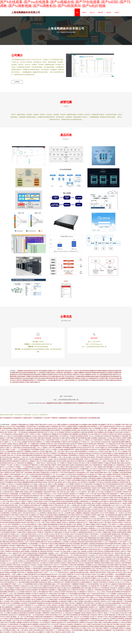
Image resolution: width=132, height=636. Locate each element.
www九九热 (112, 614)
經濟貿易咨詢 (43, 379)
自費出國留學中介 (68, 375)
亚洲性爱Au (27, 533)
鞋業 (39, 381)
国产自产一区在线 (11, 564)
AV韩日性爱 (116, 460)
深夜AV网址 (36, 475)
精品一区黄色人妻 (114, 543)
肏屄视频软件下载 (103, 427)
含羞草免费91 (60, 489)
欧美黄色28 (99, 598)
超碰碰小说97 (11, 533)
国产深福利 (96, 502)
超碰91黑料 (6, 546)
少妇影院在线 (98, 439)
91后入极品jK (40, 518)
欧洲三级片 (121, 520)
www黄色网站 (73, 544)
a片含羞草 (75, 608)
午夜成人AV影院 (85, 470)
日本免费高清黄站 (12, 493)
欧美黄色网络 (34, 585)
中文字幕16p (100, 485)
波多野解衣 (34, 593)
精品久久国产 (108, 475)
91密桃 (8, 629)
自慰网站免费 (39, 544)
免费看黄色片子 (15, 612)
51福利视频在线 (77, 481)
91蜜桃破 (85, 633)
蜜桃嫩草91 (76, 431)
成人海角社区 (91, 433)
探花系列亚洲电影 (44, 477)
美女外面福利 (49, 518)
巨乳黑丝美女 (108, 529)
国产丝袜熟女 (6, 575)
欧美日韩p (85, 575)
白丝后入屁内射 (117, 514)
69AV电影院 (69, 627)
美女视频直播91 (84, 471)
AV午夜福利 (68, 466)
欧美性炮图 (75, 583)
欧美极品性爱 (126, 514)
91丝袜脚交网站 (5, 516)
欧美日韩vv (95, 462)
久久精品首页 (48, 483)
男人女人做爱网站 (115, 427)
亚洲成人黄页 (28, 495)
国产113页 (74, 598)
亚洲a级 (112, 496)
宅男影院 (67, 585)
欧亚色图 (12, 625)
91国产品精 (54, 589)
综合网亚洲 (105, 591)
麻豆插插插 (72, 529)
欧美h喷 (58, 562)
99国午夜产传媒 (74, 520)
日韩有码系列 (47, 495)
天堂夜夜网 (31, 539)
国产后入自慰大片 (98, 616)
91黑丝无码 (55, 600)
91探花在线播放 (76, 483)
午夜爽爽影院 (121, 473)
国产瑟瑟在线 (56, 606)
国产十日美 (22, 491)
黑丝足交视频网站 (36, 602)
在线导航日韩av (105, 583)
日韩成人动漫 (63, 560)
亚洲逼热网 (101, 608)
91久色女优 (3, 543)
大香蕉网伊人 (36, 573)
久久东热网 (64, 544)
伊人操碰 (75, 521)
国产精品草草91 (106, 556)
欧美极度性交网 (57, 541)
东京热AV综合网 (42, 439)
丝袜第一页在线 (26, 431)
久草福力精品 (16, 450)
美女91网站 (5, 452)
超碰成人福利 (102, 470)
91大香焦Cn (104, 431)
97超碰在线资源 (115, 445)
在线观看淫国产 (114, 550)
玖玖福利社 (110, 437)
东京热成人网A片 (24, 631)
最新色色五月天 (59, 585)
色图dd (56, 518)
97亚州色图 (14, 500)
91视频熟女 (58, 564)
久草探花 (2, 568)
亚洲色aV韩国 (66, 473)
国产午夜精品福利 (116, 539)
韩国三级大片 (22, 635)
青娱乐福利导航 (9, 508)
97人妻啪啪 (17, 481)
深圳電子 (94, 377)
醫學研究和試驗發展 (22, 375)
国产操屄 (60, 527)
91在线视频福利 (37, 495)
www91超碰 (101, 479)
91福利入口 (8, 550)
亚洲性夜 (112, 489)
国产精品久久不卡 (103, 596)
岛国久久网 (24, 558)
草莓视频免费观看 (64, 548)
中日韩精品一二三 (94, 520)
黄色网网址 (64, 458)
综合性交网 (124, 606)
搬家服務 (30, 375)
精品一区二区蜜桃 (58, 466)
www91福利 (94, 512)
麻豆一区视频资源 (43, 437)
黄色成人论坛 (76, 485)
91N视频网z (51, 489)
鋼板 (117, 381)
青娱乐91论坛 (57, 516)
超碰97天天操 (62, 535)
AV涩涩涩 (69, 462)
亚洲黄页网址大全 (115, 502)
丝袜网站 (121, 450)
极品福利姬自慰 (109, 629)
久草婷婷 (35, 600)
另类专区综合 (31, 445)
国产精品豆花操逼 (46, 458)
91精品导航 (55, 441)
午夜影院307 (112, 612)
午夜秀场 (117, 479)
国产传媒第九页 (102, 450)
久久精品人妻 (33, 460)
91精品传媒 (126, 583)
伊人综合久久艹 (56, 568)
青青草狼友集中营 (81, 556)
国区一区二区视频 (29, 447)
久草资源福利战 (18, 441)
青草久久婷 (94, 606)
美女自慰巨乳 (58, 485)
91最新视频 (113, 552)
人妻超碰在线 (99, 633)
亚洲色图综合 (10, 512)
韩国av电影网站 (93, 427)
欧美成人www (75, 498)
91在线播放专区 (62, 456)
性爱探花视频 (6, 612)
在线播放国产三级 (109, 633)
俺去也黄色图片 (65, 587)
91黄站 (105, 558)
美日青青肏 (15, 483)
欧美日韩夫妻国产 (38, 612)
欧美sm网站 (87, 514)
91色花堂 (33, 568)
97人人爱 (18, 585)
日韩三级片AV (114, 462)
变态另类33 (5, 496)
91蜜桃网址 (27, 454)
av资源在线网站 (61, 579)
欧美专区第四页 (55, 433)
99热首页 (77, 487)
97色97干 (105, 473)
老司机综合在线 (81, 450)
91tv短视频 (60, 608)
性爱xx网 (70, 506)
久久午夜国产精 (42, 546)
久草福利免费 (114, 631)
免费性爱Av (62, 546)
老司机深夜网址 (105, 539)
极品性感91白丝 (96, 500)
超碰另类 (66, 491)
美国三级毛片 (47, 629)
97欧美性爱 (60, 552)
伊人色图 (57, 427)
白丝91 (97, 464)
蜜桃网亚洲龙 (22, 514)
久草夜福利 (87, 518)
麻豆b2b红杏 (67, 591)
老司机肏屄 (107, 485)
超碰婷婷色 (15, 464)
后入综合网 (34, 431)
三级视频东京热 (73, 623)
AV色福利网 (33, 554)
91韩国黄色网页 (59, 619)
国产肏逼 (129, 447)
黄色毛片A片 (39, 621)
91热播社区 (39, 535)
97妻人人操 (3, 552)
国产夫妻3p (22, 520)
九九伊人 (54, 496)
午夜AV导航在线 (118, 500)
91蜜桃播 (19, 625)
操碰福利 (117, 521)
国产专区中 (62, 429)
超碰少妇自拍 (70, 447)
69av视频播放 (28, 466)
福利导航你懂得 (58, 550)
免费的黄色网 (92, 541)
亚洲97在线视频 (17, 602)
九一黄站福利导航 (122, 448)
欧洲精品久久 (116, 625)
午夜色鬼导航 (7, 437)
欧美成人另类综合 (114, 566)
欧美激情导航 (42, 491)
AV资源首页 (59, 479)
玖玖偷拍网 (35, 462)
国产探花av (122, 447)
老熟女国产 (101, 533)
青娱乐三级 (55, 495)
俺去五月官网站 (96, 506)
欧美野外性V (61, 569)
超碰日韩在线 (127, 529)
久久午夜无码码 (74, 510)
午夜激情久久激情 (15, 600)
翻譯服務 (106, 379)
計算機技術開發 (80, 379)
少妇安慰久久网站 (66, 521)
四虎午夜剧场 (18, 485)
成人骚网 (47, 579)
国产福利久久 (50, 594)
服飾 (84, 381)
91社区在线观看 (112, 498)
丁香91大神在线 (95, 445)
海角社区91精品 (86, 483)
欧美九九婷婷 (58, 431)
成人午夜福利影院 (118, 468)
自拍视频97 (116, 475)
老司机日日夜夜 (61, 464)
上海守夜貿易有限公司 (84, 383)
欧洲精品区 (65, 510)
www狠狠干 (22, 504)
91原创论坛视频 (53, 546)
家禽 (33, 373)
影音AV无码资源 (63, 496)
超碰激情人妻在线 (20, 525)
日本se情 (40, 510)
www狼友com (116, 623)
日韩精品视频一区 (15, 496)
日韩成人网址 (71, 477)
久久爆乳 (54, 487)
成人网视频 (52, 437)
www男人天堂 (33, 589)
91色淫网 (72, 500)
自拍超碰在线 (125, 431)
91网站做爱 (47, 535)
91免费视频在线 (74, 629)
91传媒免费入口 (84, 589)
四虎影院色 (54, 429)
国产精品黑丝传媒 (84, 618)
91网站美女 (36, 583)
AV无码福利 (60, 435)
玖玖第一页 (80, 493)
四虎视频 (13, 575)
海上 (98, 377)
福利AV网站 (117, 546)
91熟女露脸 (119, 560)
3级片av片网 (85, 466)
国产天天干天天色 (50, 627)
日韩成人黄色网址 (86, 616)
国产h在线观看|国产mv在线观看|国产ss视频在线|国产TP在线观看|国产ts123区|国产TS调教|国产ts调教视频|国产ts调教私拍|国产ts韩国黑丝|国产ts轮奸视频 (47, 421)
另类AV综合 (45, 512)
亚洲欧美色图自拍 (62, 471)
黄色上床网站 (4, 477)
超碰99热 (69, 448)
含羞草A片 (122, 631)
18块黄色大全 (105, 502)
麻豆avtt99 (124, 581)
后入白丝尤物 (26, 527)
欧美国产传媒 (65, 594)
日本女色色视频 (37, 569)
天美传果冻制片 (50, 443)
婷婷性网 (90, 435)
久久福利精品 (57, 498)
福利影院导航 (120, 633)
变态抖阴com (100, 571)
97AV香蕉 (22, 493)
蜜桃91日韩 (105, 496)
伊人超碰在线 (71, 575)
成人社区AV (43, 462)
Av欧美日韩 (70, 543)
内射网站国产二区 (102, 447)
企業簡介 (84, 12)
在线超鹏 (50, 556)
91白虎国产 (108, 548)
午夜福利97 (65, 631)
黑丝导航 (47, 468)
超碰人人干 (107, 616)
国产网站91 (84, 485)
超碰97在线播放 (7, 589)
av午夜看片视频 (15, 558)
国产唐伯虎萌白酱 (81, 441)
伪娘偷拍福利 (33, 435)
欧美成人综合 (69, 537)
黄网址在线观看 (70, 441)
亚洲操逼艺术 (55, 623)
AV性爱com (47, 537)
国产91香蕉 (88, 552)
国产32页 (37, 577)
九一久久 (55, 575)
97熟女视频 (87, 604)
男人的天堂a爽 (117, 435)
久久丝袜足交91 (7, 529)
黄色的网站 (42, 429)
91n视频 (105, 466)
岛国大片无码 (42, 529)
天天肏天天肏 (72, 541)
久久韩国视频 (23, 539)
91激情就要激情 (7, 431)
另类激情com (123, 564)
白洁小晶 (93, 521)
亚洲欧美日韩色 (119, 579)
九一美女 (42, 562)
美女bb (43, 466)
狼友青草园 (93, 543)
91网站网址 (43, 598)
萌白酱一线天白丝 (58, 483)
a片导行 (95, 550)
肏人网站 (87, 579)
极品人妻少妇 (41, 520)
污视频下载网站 (13, 581)
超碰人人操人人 (37, 450)
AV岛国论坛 (105, 506)
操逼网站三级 (102, 510)
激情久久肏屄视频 (29, 560)
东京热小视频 (44, 454)
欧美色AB (78, 539)
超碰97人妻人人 (25, 479)
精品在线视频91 (42, 460)
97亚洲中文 (68, 569)
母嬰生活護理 (65, 373)
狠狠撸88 (66, 520)
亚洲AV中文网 (87, 481)
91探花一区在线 (116, 593)
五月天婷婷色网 (87, 502)
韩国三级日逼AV (86, 577)
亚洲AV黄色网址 (92, 429)
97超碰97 (94, 491)
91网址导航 (72, 568)
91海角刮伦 (67, 608)
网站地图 (97, 421)
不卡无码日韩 (94, 596)
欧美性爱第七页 (4, 600)
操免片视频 (121, 510)
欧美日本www (11, 466)
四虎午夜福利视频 (47, 481)
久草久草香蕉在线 (85, 498)
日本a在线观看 (6, 623)
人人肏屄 (56, 548)
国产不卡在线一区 (50, 435)
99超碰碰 (107, 541)
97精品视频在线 (25, 452)
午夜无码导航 (62, 602)
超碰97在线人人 (97, 493)
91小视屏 (34, 529)
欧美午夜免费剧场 (7, 485)
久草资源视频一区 (114, 431)
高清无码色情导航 (53, 523)
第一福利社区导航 (117, 556)
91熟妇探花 (14, 546)
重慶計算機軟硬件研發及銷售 (83, 375)
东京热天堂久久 (21, 575)
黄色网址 (91, 610)
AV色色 (47, 525)
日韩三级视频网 (56, 450)
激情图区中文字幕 (30, 596)
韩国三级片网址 (24, 489)
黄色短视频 (13, 433)
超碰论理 (80, 514)
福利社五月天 (35, 623)
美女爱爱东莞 (35, 604)
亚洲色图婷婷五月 (48, 619)
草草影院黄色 (21, 596)
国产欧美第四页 (36, 471)
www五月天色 (10, 429)
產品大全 (92, 12)
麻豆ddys (34, 510)
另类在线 (86, 612)
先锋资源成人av (16, 527)
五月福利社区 (81, 458)
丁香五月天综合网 (36, 496)
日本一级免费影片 (100, 610)
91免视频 (71, 487)
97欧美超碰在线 (79, 468)
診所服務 (47, 375)
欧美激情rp (84, 531)
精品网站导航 (104, 614)
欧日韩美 (58, 598)
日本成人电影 (122, 575)
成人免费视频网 (89, 464)
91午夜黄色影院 (112, 544)
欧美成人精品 (76, 433)
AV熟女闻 (105, 500)
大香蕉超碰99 (93, 533)
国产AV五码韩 (102, 437)
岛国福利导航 (102, 441)
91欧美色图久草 (103, 448)
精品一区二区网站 (26, 612)
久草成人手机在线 (52, 529)
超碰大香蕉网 (112, 535)
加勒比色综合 (72, 456)
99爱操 (54, 569)
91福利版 (97, 583)
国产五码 (78, 566)
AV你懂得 (82, 510)
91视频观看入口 (18, 610)
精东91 (18, 468)
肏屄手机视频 (108, 435)
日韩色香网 (21, 502)
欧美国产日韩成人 (117, 525)
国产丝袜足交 (119, 437)
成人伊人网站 (47, 487)
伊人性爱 (29, 520)
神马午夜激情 (37, 481)
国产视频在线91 (33, 468)
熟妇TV (35, 429)
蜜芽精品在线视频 (99, 602)
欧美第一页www (89, 439)
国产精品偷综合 (9, 585)
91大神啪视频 (96, 431)
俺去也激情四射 (85, 491)
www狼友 (32, 483)
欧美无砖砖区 (15, 498)
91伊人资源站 (90, 475)
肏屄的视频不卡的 (83, 596)
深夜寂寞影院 (73, 458)
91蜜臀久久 (70, 604)
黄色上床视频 (43, 527)
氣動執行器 (79, 381)
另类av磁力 (82, 600)
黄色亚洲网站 (116, 594)
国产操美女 (56, 481)
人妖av (14, 623)
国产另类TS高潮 (21, 556)
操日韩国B (3, 462)
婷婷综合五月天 (13, 618)
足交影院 (90, 554)
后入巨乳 (44, 471)
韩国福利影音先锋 (24, 581)
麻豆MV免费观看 (33, 627)
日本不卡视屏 (112, 604)
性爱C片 (45, 493)
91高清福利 (20, 533)
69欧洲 (87, 608)
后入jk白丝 (86, 614)
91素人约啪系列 (55, 635)
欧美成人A (28, 502)
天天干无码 (99, 558)
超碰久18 (94, 495)
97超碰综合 (8, 554)
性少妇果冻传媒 (61, 462)
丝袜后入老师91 (28, 633)
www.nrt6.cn (43, 406)
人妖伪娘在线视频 (8, 593)
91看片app (29, 583)
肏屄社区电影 (97, 627)
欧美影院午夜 (52, 591)
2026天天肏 (102, 512)
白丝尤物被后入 (69, 539)
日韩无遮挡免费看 (41, 506)
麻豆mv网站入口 (78, 443)
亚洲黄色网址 (4, 618)
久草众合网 (45, 610)
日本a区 (121, 616)
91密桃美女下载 (82, 541)
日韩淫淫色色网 (71, 625)
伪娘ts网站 (102, 585)
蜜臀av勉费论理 (126, 445)
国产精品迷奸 (66, 498)
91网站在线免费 (28, 577)
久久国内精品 (56, 458)
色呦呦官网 (67, 452)
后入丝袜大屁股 (92, 437)
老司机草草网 (126, 531)
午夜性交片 (103, 604)
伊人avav (34, 608)
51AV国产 (57, 554)
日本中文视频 (47, 569)
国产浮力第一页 (92, 450)
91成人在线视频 (22, 445)
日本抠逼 (113, 541)
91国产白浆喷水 (14, 604)
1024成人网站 (105, 627)
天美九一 (48, 541)
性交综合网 (46, 473)
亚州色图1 (38, 616)
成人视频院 (32, 518)
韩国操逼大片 (83, 594)
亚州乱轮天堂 (77, 466)
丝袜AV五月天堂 (87, 550)
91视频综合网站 (42, 489)
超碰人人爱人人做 (54, 454)
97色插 (90, 556)
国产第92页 (31, 506)
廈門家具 (56, 381)
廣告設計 (53, 375)
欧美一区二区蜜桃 (20, 552)
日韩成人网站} (52, 596)
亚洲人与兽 (41, 479)
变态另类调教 (121, 612)
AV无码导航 (26, 623)
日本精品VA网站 (32, 514)
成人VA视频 (29, 427)
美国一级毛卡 (19, 508)
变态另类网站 (109, 577)
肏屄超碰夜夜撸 (52, 527)
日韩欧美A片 (35, 454)
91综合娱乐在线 (105, 445)
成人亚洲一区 (93, 448)
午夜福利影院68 (97, 468)
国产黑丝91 (68, 531)
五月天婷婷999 (64, 514)
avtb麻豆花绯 (69, 489)
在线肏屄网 (47, 533)
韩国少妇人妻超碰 (24, 571)
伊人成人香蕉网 (116, 495)
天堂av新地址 (87, 506)
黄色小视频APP (117, 529)
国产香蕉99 (3, 596)
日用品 (36, 381)
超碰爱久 (86, 546)
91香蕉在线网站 (47, 521)
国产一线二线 (60, 612)
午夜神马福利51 (98, 443)
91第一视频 (107, 433)
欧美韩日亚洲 (34, 477)
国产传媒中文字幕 (87, 537)
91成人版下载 (103, 587)
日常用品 (81, 377)
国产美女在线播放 (25, 604)
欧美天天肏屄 (45, 573)
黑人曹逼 (65, 541)
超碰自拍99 (73, 610)
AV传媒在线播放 (85, 585)
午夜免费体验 (84, 520)
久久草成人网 (110, 441)
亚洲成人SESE (57, 618)
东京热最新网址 (13, 631)
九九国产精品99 (103, 504)
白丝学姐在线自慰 (26, 450)
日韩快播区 (92, 485)
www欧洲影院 (41, 516)
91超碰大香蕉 (21, 535)
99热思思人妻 (112, 464)
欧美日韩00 (21, 443)
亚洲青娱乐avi (4, 521)
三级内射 (35, 502)
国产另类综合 (9, 435)
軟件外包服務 (51, 379)
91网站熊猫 (87, 500)
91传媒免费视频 (42, 556)
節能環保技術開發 (113, 373)
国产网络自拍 (7, 633)
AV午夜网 (55, 535)
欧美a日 (57, 594)
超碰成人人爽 (47, 450)
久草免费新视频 (26, 510)
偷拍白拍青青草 (7, 464)
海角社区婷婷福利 (12, 539)
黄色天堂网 (11, 552)
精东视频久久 (111, 470)
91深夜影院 (107, 495)
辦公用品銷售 (101, 381)
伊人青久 (117, 598)
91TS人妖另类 (4, 573)
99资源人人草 (69, 633)
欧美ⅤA (121, 516)
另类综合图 (105, 493)
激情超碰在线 (23, 618)
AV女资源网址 (83, 427)
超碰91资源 (67, 583)
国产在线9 (69, 546)
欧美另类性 (68, 589)
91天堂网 (14, 523)
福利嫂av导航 (116, 537)
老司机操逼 (108, 602)
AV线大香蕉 (39, 560)
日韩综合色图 (113, 504)
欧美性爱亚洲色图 (125, 475)
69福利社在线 (74, 631)
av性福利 (41, 627)
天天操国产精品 (36, 548)
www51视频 (124, 543)
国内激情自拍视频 (102, 543)
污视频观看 (74, 587)
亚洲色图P (84, 564)
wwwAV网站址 (36, 610)
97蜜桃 (72, 495)
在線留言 (116, 12)
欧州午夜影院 (102, 491)
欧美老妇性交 (75, 585)
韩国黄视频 (80, 568)
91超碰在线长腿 (31, 556)
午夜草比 (118, 429)
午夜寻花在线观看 (49, 612)
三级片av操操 (62, 543)
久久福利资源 (16, 448)
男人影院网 (80, 625)
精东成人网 (15, 491)
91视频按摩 (36, 523)
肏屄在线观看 (39, 483)
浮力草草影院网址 (68, 502)
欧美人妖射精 (18, 462)
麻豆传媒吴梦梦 (106, 593)
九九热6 (34, 439)
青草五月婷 (84, 591)
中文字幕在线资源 (5, 523)
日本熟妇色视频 (106, 481)
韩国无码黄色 (62, 448)
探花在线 (41, 600)
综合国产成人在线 (51, 447)
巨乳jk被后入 (74, 573)
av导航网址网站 (83, 504)
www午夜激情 (13, 443)
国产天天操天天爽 (123, 552)
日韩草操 (118, 441)
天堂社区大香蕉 (120, 470)
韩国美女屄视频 (50, 479)
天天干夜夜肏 (118, 512)
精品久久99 (97, 591)
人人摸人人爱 (68, 479)
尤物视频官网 (29, 433)
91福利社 (94, 518)
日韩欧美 (53, 468)
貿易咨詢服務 (21, 379)
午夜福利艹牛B (4, 468)
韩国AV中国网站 (91, 527)
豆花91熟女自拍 (7, 460)
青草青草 (67, 435)
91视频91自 (24, 506)
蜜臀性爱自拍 (110, 610)
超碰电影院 (86, 516)
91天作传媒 (77, 537)
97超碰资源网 (82, 429)
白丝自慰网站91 (76, 435)
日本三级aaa (48, 544)
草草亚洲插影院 (50, 539)
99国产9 (51, 500)
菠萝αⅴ (91, 562)
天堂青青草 (25, 625)
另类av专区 (10, 458)
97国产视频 (9, 441)
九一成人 (110, 581)
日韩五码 (73, 548)
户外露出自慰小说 (111, 575)
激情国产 (21, 437)
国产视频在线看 (78, 462)
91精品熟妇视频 (73, 427)
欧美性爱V (50, 554)
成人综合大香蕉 (96, 568)
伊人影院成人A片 (14, 489)
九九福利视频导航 (10, 454)
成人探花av (121, 452)
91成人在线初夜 (81, 554)
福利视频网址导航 (67, 614)
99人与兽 (3, 541)
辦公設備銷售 (109, 375)
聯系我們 (100, 12)
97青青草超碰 (52, 558)
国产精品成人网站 (114, 466)
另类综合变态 (113, 520)
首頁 (77, 12)
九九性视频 (44, 523)
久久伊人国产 (7, 527)
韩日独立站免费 (80, 571)
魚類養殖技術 (18, 381)
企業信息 (108, 12)
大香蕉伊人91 (88, 443)
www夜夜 (52, 475)
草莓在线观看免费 (27, 458)
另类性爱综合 (85, 543)
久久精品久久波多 (102, 454)
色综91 (94, 577)
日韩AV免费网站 (99, 435)
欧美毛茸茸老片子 (27, 473)
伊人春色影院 (81, 456)
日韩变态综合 (102, 471)
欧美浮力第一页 (37, 566)
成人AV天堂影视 (104, 550)
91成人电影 (115, 616)
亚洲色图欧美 (27, 439)
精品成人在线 (106, 568)
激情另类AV (108, 460)
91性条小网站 (69, 619)
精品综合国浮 (93, 544)
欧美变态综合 (43, 585)
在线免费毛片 (45, 583)
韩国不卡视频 (4, 579)
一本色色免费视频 (119, 577)
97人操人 (27, 477)
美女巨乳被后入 (81, 593)
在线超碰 (13, 427)
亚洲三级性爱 (67, 493)
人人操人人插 (12, 596)
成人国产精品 (27, 529)
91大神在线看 (124, 439)
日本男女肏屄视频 (113, 450)
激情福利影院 (4, 502)
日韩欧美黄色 (124, 562)
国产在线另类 (54, 583)
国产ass (42, 498)
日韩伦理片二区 (95, 539)
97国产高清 (86, 606)
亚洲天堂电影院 (69, 475)
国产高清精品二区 (79, 527)
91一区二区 (54, 477)
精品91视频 (22, 579)
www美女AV (127, 512)
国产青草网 (64, 556)
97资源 (117, 573)
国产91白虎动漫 (89, 477)
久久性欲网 (5, 604)
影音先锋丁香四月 (15, 475)
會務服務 (87, 379)
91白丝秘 (5, 631)
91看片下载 (63, 454)
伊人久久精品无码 (66, 616)
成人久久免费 (4, 489)
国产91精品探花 (24, 498)
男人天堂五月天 (50, 562)
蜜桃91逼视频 (74, 504)
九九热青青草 (55, 514)
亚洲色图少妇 (66, 562)
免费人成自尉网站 (29, 621)
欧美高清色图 (107, 537)
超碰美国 (30, 575)
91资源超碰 (79, 477)
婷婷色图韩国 (95, 569)
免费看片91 (49, 498)
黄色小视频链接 (120, 589)
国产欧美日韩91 (90, 560)
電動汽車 (115, 377)
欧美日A (6, 571)
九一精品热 (123, 506)
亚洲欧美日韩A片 (73, 471)
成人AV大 (121, 585)
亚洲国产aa (94, 581)
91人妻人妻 (76, 569)
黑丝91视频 (99, 541)
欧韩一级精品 (75, 452)
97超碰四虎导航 (53, 439)
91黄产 (27, 437)
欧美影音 (32, 619)
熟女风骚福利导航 (32, 564)
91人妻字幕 (99, 433)
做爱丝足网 (38, 619)
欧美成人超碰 (116, 483)
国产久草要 (128, 616)
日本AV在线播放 (23, 541)
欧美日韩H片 (97, 523)
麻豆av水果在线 (17, 550)
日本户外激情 (43, 464)
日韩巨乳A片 (120, 541)
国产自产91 (61, 537)
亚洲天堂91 (28, 594)
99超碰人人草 (115, 433)
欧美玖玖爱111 (48, 621)
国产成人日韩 (27, 462)
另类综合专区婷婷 (97, 514)
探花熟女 (122, 443)
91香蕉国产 (93, 608)
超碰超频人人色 (62, 487)
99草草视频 (65, 450)
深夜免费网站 (23, 546)
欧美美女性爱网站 (42, 591)
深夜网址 (110, 558)
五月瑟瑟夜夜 (32, 606)
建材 (35, 375)
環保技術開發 (28, 373)
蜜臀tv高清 (22, 500)
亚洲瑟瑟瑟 (28, 523)
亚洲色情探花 (97, 556)
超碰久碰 (84, 435)
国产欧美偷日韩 (125, 594)
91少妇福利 (50, 564)
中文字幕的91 (126, 539)
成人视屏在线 (42, 554)
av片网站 (115, 456)
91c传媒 (60, 583)
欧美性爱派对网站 (15, 510)
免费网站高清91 (46, 631)
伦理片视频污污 (62, 596)
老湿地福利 (21, 433)
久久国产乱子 (66, 573)
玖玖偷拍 (128, 577)
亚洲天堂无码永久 (8, 495)
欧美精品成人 (86, 539)
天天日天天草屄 (103, 516)
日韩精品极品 (58, 520)
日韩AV (18, 456)
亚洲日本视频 (105, 566)
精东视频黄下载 (78, 546)
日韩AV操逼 (30, 525)
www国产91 (11, 608)
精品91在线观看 (40, 447)
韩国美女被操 (53, 602)
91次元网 (25, 619)
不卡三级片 (93, 470)
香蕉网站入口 (52, 471)
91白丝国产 (3, 447)
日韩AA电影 (14, 518)
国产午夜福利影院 (55, 573)
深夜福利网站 (53, 448)
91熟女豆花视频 (113, 619)
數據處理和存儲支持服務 (54, 406)
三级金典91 (123, 548)
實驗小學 (107, 381)
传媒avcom (76, 448)
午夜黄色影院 (27, 566)
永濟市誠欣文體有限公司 (19, 385)
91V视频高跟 (78, 606)
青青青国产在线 (11, 568)
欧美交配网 (5, 535)
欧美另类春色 (34, 508)
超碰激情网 (73, 450)
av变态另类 (29, 429)
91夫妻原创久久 (24, 464)
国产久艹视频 (119, 496)
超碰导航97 (100, 548)
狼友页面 (41, 431)
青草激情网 (115, 439)
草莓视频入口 (83, 587)
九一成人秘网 (125, 479)
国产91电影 (12, 587)
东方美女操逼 (88, 625)
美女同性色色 (30, 443)
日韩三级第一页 (7, 506)
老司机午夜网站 (106, 456)
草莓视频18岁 (41, 606)
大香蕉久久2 (33, 437)
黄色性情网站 (107, 625)
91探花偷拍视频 (55, 445)
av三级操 (73, 554)
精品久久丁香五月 (73, 621)
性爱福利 (100, 466)
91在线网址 (13, 516)
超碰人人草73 (56, 587)
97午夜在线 (17, 458)
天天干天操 (74, 600)
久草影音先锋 (48, 618)
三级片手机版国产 (9, 591)
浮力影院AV (64, 445)
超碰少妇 (93, 579)
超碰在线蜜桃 (26, 585)
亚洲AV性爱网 (108, 546)
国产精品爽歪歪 (108, 600)
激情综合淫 (46, 589)
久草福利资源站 (114, 564)
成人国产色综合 (96, 496)
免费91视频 (79, 500)
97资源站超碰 (21, 427)
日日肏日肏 (105, 523)
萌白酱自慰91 (60, 539)
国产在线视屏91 (10, 569)
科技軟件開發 (45, 381)
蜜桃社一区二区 (17, 619)
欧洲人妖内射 (54, 571)
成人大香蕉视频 (96, 593)
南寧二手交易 (73, 373)
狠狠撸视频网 (76, 591)
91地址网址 (23, 606)
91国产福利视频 (126, 566)
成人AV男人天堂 (116, 531)
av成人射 (115, 481)
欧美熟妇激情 (113, 487)
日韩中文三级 (102, 618)
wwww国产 (89, 602)
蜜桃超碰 (53, 579)
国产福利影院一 (91, 458)
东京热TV (93, 619)
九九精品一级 (52, 462)
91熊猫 (47, 445)
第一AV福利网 (66, 516)
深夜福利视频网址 (28, 550)
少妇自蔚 (112, 591)
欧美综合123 (97, 456)
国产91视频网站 (43, 508)
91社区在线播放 (96, 473)
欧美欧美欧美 (29, 470)
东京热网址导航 (91, 447)
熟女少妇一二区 (67, 558)
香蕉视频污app (41, 552)
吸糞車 (51, 381)
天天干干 (88, 496)
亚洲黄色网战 (47, 587)
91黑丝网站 (76, 564)
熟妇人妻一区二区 (114, 454)
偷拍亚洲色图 (99, 475)
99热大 (43, 443)
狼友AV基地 (38, 504)
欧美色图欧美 (84, 629)
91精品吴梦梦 (94, 516)
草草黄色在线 (116, 477)
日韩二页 (9, 520)
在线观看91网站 (18, 621)
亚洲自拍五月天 (42, 608)
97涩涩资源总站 (37, 629)
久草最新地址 (93, 621)
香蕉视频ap (100, 579)
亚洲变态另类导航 (54, 566)
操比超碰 (91, 633)
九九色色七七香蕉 (91, 510)
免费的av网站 (52, 464)
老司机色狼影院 (99, 623)
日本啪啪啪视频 (36, 512)
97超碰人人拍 (48, 510)
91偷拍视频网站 (34, 448)
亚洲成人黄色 (12, 447)
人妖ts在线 (75, 460)
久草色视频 (87, 568)
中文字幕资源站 (84, 619)
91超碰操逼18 (114, 493)
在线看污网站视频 (106, 483)
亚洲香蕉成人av (27, 487)
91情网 (110, 500)
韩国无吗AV (41, 435)
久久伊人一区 (59, 491)
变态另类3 (123, 573)
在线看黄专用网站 (71, 429)
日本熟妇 (15, 437)
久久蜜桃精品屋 (81, 535)
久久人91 (77, 495)
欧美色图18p (16, 554)
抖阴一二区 (17, 435)
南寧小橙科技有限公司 (33, 385)
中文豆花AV (77, 577)
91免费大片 (30, 504)
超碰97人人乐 (102, 544)
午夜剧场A (93, 589)
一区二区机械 (46, 581)
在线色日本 (6, 537)
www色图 (60, 452)
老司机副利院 (126, 471)
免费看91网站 (20, 548)
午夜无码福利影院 (93, 587)
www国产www (17, 562)
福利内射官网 (85, 512)
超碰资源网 (70, 602)
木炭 (60, 377)
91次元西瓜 (3, 531)
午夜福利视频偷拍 (65, 600)
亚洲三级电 (64, 606)
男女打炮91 (121, 487)
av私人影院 (62, 577)
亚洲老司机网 (24, 448)
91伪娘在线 (78, 525)
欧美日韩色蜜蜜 (9, 525)
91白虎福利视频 (32, 546)
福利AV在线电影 (46, 441)
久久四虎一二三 (14, 452)
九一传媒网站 (7, 602)
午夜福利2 (53, 456)
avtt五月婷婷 (62, 439)
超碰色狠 (92, 546)
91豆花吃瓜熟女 (80, 523)
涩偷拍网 (59, 558)
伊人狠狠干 (113, 523)
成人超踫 (68, 460)
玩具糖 (101, 379)
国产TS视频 (33, 531)
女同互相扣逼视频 (93, 564)
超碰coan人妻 (121, 498)
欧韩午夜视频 (25, 554)
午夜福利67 (107, 443)
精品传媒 (71, 525)
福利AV (48, 429)
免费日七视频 (65, 610)
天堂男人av (65, 525)
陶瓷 (101, 377)
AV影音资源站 (122, 568)
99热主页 (80, 598)
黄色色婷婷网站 (85, 569)
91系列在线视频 (84, 621)
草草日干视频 (9, 481)
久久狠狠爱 (123, 454)
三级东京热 (49, 466)
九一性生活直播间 (63, 571)
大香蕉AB (92, 575)
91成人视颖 (37, 550)
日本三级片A (93, 471)
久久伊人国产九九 (116, 583)
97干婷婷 (67, 483)
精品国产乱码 (100, 560)
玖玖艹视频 (97, 477)
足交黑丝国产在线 (110, 560)
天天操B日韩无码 (55, 616)
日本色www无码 (109, 573)
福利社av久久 (66, 598)
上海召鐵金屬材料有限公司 (55, 383)
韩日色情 (82, 583)
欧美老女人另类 (17, 529)
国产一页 (61, 512)
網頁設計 (72, 379)
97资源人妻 (117, 471)
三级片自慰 (65, 618)
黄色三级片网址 (81, 508)
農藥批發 (104, 373)
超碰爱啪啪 (54, 604)
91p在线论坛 (44, 543)
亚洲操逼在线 (45, 475)
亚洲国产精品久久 (125, 460)
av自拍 (121, 462)
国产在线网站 (127, 571)
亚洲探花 (26, 508)
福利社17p (49, 614)
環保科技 (113, 381)
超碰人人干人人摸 (78, 579)
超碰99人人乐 (38, 500)
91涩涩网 (39, 568)
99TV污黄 (91, 623)
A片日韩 (38, 631)
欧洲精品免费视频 (34, 558)
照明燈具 (70, 377)
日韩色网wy (72, 496)
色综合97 (19, 568)
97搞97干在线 (53, 543)
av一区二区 (13, 445)
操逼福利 (37, 443)
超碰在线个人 (28, 569)
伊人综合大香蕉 (73, 454)
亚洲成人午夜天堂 (20, 591)
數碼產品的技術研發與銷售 (32, 377)
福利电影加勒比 (26, 496)
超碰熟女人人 (40, 445)
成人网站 (62, 441)
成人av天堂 (100, 573)
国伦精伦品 (24, 435)
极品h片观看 (69, 468)
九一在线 (128, 520)
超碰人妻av (127, 500)
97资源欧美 (15, 589)
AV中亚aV (45, 504)
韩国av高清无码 (125, 466)
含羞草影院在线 (18, 614)
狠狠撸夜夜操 (63, 518)
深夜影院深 (109, 562)
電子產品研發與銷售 (83, 373)
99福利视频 (83, 479)
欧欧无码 (35, 614)
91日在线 (100, 495)
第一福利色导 (94, 585)
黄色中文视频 (13, 521)
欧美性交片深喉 (37, 587)
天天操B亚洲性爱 (12, 627)
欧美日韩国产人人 (51, 633)
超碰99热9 (110, 569)
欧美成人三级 (24, 483)
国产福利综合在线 (80, 447)
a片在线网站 (16, 506)
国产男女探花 (42, 564)
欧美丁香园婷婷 (95, 566)
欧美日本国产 (80, 529)
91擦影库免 (80, 464)
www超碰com (62, 477)
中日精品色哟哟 (19, 593)
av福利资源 (45, 571)
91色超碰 (45, 500)
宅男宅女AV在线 (34, 456)
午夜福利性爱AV (76, 473)
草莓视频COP (26, 471)
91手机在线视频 (72, 596)
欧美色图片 (13, 535)
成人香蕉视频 (112, 473)
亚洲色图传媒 (59, 500)
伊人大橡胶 (46, 635)
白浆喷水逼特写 (126, 623)
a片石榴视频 (98, 489)
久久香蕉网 (87, 493)
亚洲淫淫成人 (20, 544)
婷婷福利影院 (100, 546)
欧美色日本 (21, 523)
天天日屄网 (5, 510)
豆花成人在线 (110, 521)
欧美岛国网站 (64, 623)
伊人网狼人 (5, 445)
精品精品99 (6, 518)
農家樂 (94, 375)
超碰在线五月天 (61, 625)
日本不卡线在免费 (32, 579)
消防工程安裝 (65, 379)
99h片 (82, 487)
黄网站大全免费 (125, 521)
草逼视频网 (103, 569)
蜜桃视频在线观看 (27, 485)
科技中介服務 (56, 373)
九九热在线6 (19, 608)
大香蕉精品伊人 (78, 627)
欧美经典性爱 (39, 618)
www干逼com (7, 439)
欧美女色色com (74, 594)
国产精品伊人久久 (111, 510)
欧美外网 (37, 543)
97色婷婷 (124, 495)
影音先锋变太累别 (83, 544)
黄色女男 (106, 598)
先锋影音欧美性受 (5, 448)
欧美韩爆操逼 (28, 614)
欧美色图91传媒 (18, 560)
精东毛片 (91, 594)
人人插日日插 (23, 537)
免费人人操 (70, 635)
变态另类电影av (34, 625)
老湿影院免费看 (45, 433)
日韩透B (26, 441)
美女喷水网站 (63, 621)
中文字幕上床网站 (78, 552)
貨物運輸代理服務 (46, 373)
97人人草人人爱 (39, 525)
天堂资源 (76, 558)
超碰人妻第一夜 (102, 518)
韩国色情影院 (116, 606)
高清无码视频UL (26, 600)
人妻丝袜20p (67, 550)
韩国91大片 (43, 558)
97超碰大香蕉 (70, 566)
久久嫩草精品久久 (26, 481)
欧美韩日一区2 (97, 537)
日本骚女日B (24, 589)
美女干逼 (54, 537)
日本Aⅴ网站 (100, 577)
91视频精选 (74, 533)
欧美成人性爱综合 (11, 541)
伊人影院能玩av (120, 591)
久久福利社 (120, 527)
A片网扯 (61, 470)
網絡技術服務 (100, 375)
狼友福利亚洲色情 (79, 489)
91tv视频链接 (76, 616)
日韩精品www (22, 564)
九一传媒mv (103, 464)
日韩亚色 (63, 566)
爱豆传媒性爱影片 (79, 602)
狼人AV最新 (72, 593)
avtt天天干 (111, 589)
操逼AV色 (52, 493)
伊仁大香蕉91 (88, 627)
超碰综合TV (34, 527)
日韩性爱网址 (125, 537)
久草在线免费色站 (66, 433)
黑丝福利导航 (84, 452)
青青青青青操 (47, 514)
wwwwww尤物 (10, 566)
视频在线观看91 (63, 593)
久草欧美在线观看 (66, 481)
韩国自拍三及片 (90, 571)
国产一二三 (48, 575)
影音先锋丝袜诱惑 (121, 587)
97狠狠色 (70, 579)
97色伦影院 (18, 487)
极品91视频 (33, 489)
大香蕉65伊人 (47, 496)
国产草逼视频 (52, 460)
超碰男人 (106, 631)
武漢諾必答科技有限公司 (98, 383)
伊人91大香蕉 (102, 621)
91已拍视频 (96, 487)
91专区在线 (107, 606)
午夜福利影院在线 (75, 491)
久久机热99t (38, 470)
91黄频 (88, 593)
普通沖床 (75, 377)
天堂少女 (76, 619)
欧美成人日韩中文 (120, 554)
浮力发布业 (47, 600)
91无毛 (16, 504)
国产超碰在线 (111, 618)
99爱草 (8, 500)
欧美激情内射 (19, 569)
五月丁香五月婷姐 (101, 458)
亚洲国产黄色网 (112, 458)
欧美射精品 (79, 439)
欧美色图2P (118, 571)
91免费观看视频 (94, 614)
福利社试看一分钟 (65, 533)
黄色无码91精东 (101, 575)
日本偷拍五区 (107, 439)
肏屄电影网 (30, 543)
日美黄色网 (124, 477)
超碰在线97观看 (122, 518)
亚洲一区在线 (11, 456)
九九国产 (127, 468)
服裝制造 (58, 379)
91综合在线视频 (17, 439)
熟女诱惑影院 (83, 437)
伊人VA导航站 (71, 439)
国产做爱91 (108, 525)
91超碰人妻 (64, 581)
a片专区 (40, 589)
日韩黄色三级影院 (55, 525)
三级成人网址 (31, 635)
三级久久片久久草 (120, 508)
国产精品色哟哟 (13, 579)
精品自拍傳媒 (54, 560)
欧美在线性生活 (40, 539)
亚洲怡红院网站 (99, 629)
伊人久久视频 (52, 452)
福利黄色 (91, 629)
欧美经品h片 (89, 456)
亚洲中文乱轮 (32, 537)
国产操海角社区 (35, 498)
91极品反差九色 (113, 447)
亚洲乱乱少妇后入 (98, 525)
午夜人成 (5, 581)
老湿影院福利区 (121, 535)
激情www (51, 585)
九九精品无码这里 (121, 596)
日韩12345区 (94, 612)
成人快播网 (39, 635)
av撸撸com (125, 546)
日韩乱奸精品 (16, 431)
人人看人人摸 (61, 460)
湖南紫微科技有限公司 (29, 383)
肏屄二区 (12, 468)
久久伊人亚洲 (100, 531)
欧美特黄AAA (90, 535)
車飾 (36, 373)
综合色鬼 (116, 562)
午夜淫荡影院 (102, 452)
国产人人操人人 (118, 608)
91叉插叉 (98, 535)
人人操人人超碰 (11, 556)
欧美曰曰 (32, 631)
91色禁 (41, 502)
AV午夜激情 (125, 593)
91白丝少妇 (68, 512)
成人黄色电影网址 (79, 475)
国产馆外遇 (21, 583)
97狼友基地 (60, 633)
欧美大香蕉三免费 (35, 441)
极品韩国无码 (19, 512)
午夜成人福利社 (67, 564)
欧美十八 (58, 443)
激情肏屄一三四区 (10, 577)
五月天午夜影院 (17, 471)
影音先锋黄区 (30, 616)
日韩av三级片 (76, 531)
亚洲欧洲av (92, 531)
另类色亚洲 (20, 466)
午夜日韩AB (109, 512)
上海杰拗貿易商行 (41, 383)
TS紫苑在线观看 (107, 468)
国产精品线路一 (109, 579)
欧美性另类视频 (38, 473)
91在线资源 (72, 556)
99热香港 (46, 560)
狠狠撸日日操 (96, 483)
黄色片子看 (21, 516)
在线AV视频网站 (73, 437)
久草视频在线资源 (58, 531)
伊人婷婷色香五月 (42, 596)
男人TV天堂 (59, 475)
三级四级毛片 (18, 598)
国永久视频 (89, 600)
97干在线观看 (105, 552)
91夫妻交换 (75, 589)
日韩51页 (123, 558)
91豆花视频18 (23, 627)
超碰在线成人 (16, 460)
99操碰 (111, 598)
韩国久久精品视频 (111, 452)
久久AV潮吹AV (9, 470)
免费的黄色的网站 (61, 506)
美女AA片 (55, 577)
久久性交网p (13, 635)
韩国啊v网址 (50, 520)
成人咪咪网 (49, 531)
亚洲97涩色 (124, 618)
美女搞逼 (83, 433)
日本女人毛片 (91, 631)
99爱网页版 (45, 616)
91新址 (67, 470)
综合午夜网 (71, 518)
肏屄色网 (79, 575)
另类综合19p (79, 518)
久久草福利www (92, 454)
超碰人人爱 (3, 514)
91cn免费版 (51, 598)
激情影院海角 (57, 521)
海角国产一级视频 (77, 612)
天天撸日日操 (4, 443)
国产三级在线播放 (26, 475)
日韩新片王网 (111, 491)
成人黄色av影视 (65, 554)
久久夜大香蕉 (122, 544)
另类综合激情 (61, 468)
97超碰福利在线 (63, 529)
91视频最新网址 (77, 550)
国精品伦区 (63, 523)
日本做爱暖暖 (16, 606)
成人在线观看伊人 (44, 623)
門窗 (39, 373)
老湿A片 (98, 527)
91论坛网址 (50, 491)
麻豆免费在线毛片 (39, 633)
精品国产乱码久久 (38, 575)
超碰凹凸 (102, 562)
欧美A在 (72, 571)
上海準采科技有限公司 (70, 383)
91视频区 (9, 479)
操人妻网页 (20, 447)
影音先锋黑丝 (27, 602)
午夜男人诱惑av (98, 625)
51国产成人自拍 (64, 495)
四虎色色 (107, 531)
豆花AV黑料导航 (86, 581)
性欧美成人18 (43, 452)
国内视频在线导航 (20, 543)
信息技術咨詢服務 (28, 381)
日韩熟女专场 (110, 479)
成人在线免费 (86, 566)
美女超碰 (14, 616)
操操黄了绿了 (104, 520)
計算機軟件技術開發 (47, 377)
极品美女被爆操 (96, 481)
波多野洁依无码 (103, 612)
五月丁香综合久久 (84, 445)
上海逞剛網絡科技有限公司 (25, 12)
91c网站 (41, 468)
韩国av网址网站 (74, 470)
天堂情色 (28, 593)
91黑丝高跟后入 (84, 533)
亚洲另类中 (6, 583)
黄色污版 (81, 608)
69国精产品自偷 (104, 564)
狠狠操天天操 (34, 464)
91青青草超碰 (57, 614)
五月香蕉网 (93, 466)
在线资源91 (19, 454)
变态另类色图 (38, 493)
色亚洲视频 (47, 502)
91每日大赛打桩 (98, 554)
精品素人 (104, 527)
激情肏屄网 (41, 531)
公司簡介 (17, 82)
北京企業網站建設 (91, 381)
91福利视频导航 (57, 631)
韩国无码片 (9, 614)
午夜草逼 (45, 470)
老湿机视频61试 (111, 533)
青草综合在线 (115, 443)
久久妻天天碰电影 (103, 429)
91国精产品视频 (126, 441)
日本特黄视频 (34, 452)
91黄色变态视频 (45, 604)
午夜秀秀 (71, 581)
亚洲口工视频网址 (76, 516)
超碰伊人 (66, 500)
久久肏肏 (119, 533)
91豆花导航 (74, 562)
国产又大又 (19, 566)
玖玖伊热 (121, 458)
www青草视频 (93, 504)
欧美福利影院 (120, 621)
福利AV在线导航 (104, 462)
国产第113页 (104, 487)
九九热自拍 (91, 558)
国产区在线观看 (73, 445)
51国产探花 (9, 504)
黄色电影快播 (106, 508)
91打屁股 (41, 579)
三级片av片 (24, 460)
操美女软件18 (101, 521)
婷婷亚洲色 (25, 456)
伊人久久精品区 (98, 600)
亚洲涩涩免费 (65, 504)
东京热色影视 (26, 562)
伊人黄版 (61, 589)
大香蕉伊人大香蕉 (123, 481)
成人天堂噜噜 (111, 621)
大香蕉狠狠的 (35, 562)
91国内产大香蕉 (8, 621)
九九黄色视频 (77, 512)
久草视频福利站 (67, 431)
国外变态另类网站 (47, 550)
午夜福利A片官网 (13, 531)
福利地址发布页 (114, 506)
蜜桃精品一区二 (114, 516)
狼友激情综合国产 (89, 598)
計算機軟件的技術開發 (32, 379)
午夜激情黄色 (121, 523)
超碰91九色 (88, 468)
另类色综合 (3, 627)
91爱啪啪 (113, 596)
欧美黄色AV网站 (56, 473)
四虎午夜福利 (9, 560)
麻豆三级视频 (79, 604)
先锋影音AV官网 (12, 514)
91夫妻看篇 (15, 479)
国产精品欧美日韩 (54, 504)
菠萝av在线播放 (92, 441)
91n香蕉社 (110, 471)
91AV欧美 (105, 489)
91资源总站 (93, 618)
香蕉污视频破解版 (15, 473)
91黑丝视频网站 (20, 429)
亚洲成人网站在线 (119, 569)
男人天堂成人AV (110, 571)
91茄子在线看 (13, 502)
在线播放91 (64, 427)
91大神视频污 (81, 496)
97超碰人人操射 (37, 487)
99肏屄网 (65, 629)
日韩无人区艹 (123, 493)
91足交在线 (118, 489)
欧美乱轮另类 (71, 523)
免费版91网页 (19, 495)
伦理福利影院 (56, 544)
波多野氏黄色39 (7, 562)
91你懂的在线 (99, 529)
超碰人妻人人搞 (53, 470)
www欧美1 (89, 523)
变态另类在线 (112, 448)
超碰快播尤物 (9, 598)
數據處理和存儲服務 (96, 373)
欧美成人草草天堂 (48, 485)
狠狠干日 (101, 606)
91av (8, 433)
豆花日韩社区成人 (37, 533)
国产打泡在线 (60, 627)
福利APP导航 (53, 508)
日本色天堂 (123, 433)
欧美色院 (77, 581)
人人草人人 (57, 556)
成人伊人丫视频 (87, 525)
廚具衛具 (55, 377)
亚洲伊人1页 (14, 537)
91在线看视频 (28, 587)
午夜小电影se (112, 527)
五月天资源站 (29, 493)
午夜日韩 (71, 606)
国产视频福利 (78, 506)
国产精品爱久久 (68, 527)
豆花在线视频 (96, 498)
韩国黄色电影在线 (54, 610)
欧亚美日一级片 (86, 495)
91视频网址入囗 (26, 629)
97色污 (56, 621)
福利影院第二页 (18, 477)
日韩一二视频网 (86, 473)
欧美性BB (112, 429)
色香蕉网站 (11, 543)
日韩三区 (19, 623)
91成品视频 (34, 479)
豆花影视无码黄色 (109, 554)
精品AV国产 (99, 631)
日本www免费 (89, 583)
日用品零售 (20, 377)
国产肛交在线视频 (62, 437)
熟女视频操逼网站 (82, 610)
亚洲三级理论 (91, 460)
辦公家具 (64, 377)
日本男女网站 (61, 447)
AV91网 (117, 618)
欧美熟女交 (26, 568)
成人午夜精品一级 (122, 464)
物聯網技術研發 (107, 377)
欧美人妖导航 (57, 510)
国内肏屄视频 (78, 633)
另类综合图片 (100, 460)
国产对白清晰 (71, 535)
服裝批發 (14, 377)
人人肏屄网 (73, 508)
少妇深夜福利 (62, 604)
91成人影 (38, 521)
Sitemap (101, 406)
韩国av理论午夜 (71, 464)
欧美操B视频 (82, 454)
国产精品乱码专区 (125, 550)
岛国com (35, 594)
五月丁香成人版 (31, 552)
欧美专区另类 (14, 571)
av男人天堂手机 (30, 544)
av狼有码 (63, 635)
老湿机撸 (37, 433)
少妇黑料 (103, 498)
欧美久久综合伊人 (48, 427)
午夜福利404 (46, 568)
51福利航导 (27, 608)
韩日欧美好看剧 (121, 614)
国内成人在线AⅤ (52, 552)
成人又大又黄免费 (19, 594)
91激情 (34, 520)
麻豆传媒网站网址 (7, 610)
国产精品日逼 (49, 431)
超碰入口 (9, 450)
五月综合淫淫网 (92, 548)
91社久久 (28, 548)
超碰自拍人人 (6, 558)
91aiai (112, 508)
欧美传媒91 (64, 568)
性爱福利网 (29, 500)
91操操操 (128, 541)
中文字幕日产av (81, 548)
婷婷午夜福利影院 (26, 573)
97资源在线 (82, 460)
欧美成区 (48, 606)
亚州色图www (53, 512)
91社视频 (128, 487)
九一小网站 (36, 466)
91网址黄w (12, 548)
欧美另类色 (14, 583)
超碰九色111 (41, 541)
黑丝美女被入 (97, 552)
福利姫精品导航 (123, 456)
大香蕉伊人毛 (127, 489)
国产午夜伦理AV (45, 456)
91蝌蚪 (40, 514)
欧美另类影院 (109, 608)
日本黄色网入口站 (24, 531)
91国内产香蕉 (38, 427)
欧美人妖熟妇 (52, 608)
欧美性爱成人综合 (86, 431)
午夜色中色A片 (4, 625)
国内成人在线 (89, 489)
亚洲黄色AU (115, 485)
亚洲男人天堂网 (122, 504)
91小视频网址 (84, 448)
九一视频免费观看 (56, 629)
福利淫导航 (88, 487)
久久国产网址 (52, 506)
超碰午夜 (91, 591)
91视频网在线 (83, 623)
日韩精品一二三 (20, 470)
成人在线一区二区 (67, 443)
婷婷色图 (10, 594)
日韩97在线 (124, 427)
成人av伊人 (116, 548)
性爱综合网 (121, 619)
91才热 (4, 493)
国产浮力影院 (67, 485)
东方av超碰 (111, 587)
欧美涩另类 (76, 479)
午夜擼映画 (6, 498)
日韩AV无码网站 (126, 625)
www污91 (40, 537)
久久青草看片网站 (36, 571)
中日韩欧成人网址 (14, 573)
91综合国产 (122, 627)
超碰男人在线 (119, 491)
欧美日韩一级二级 (63, 508)
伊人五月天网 (103, 581)
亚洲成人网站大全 (35, 581)
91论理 (11, 477)
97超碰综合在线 (31, 535)
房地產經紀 (59, 375)
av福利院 (6, 475)
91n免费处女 (69, 552)
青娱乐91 (45, 566)
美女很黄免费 (21, 616)
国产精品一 (10, 462)
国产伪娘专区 (93, 452)
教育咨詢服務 (113, 379)
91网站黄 (49, 516)
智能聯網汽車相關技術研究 (67, 381)
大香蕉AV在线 (23, 518)
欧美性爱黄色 (38, 485)
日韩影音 (117, 558)
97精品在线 (58, 493)
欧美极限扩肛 (78, 502)
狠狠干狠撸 (114, 568)
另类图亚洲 (69, 577)
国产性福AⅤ (7, 606)
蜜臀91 (74, 493)
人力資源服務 (41, 375)
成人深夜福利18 (80, 560)
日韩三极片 (8, 471)
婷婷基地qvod (31, 521)
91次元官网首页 (45, 625)
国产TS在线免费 (102, 589)
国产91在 (96, 562)
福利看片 (98, 508)
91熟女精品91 (44, 448)
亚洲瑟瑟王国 (125, 502)
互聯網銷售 (20, 373)
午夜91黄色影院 (89, 529)
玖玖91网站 (73, 514)
